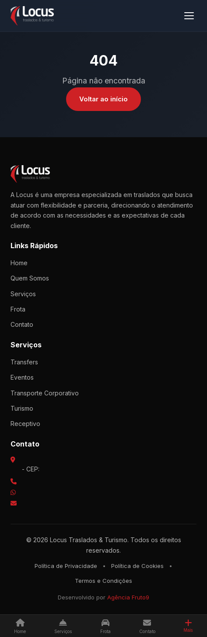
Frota (18, 309)
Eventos (22, 377)
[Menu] (189, 16)
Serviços (23, 294)
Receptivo (25, 423)
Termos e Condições (103, 580)
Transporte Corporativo (45, 393)
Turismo (22, 408)
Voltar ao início (103, 99)
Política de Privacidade (66, 565)
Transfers (24, 362)
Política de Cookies (137, 565)
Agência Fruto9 (128, 597)
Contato (22, 324)
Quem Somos (30, 278)
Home (19, 263)
